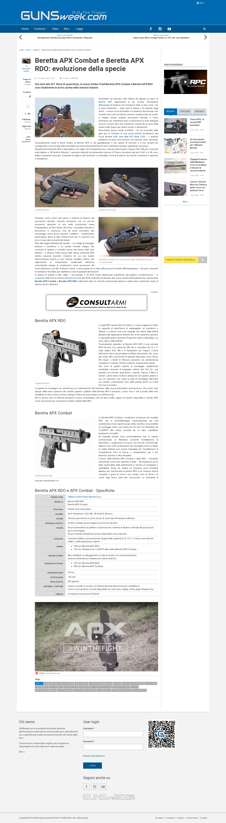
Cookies (203, 818)
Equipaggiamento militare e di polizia (96, 687)
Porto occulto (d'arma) (132, 683)
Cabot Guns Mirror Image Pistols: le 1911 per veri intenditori (161, 37)
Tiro (100, 690)
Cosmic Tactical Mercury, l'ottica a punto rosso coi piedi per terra (198, 186)
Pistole (74, 78)
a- (26, 114)
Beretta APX (105, 102)
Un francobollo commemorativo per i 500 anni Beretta (198, 143)
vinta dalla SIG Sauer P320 (132, 136)
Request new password (93, 756)
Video (55, 28)
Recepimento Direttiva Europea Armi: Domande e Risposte (64, 37)
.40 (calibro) (50, 683)
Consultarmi (150, 683)
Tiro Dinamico (56, 687)
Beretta (39, 683)
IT (200, 3)
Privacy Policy (192, 818)
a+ (29, 113)
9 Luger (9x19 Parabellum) (101, 683)
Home (25, 28)
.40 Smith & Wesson (65, 683)
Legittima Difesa (65, 690)
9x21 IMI (117, 683)
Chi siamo (159, 818)
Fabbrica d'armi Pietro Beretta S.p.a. (84, 497)
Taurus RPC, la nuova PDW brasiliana (197, 122)
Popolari (185, 111)
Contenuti (39, 28)
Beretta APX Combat (45, 281)
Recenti (171, 111)
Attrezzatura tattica (121, 690)
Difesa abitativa (71, 687)
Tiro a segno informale (46, 690)
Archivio (199, 111)
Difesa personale (121, 687)
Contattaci (170, 818)
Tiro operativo (139, 690)
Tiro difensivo (42, 687)
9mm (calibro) (81, 683)
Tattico (107, 690)
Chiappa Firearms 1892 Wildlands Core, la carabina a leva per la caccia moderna (198, 165)
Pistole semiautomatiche (85, 690)
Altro (66, 28)
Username (89, 728)
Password (88, 741)
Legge (79, 28)
